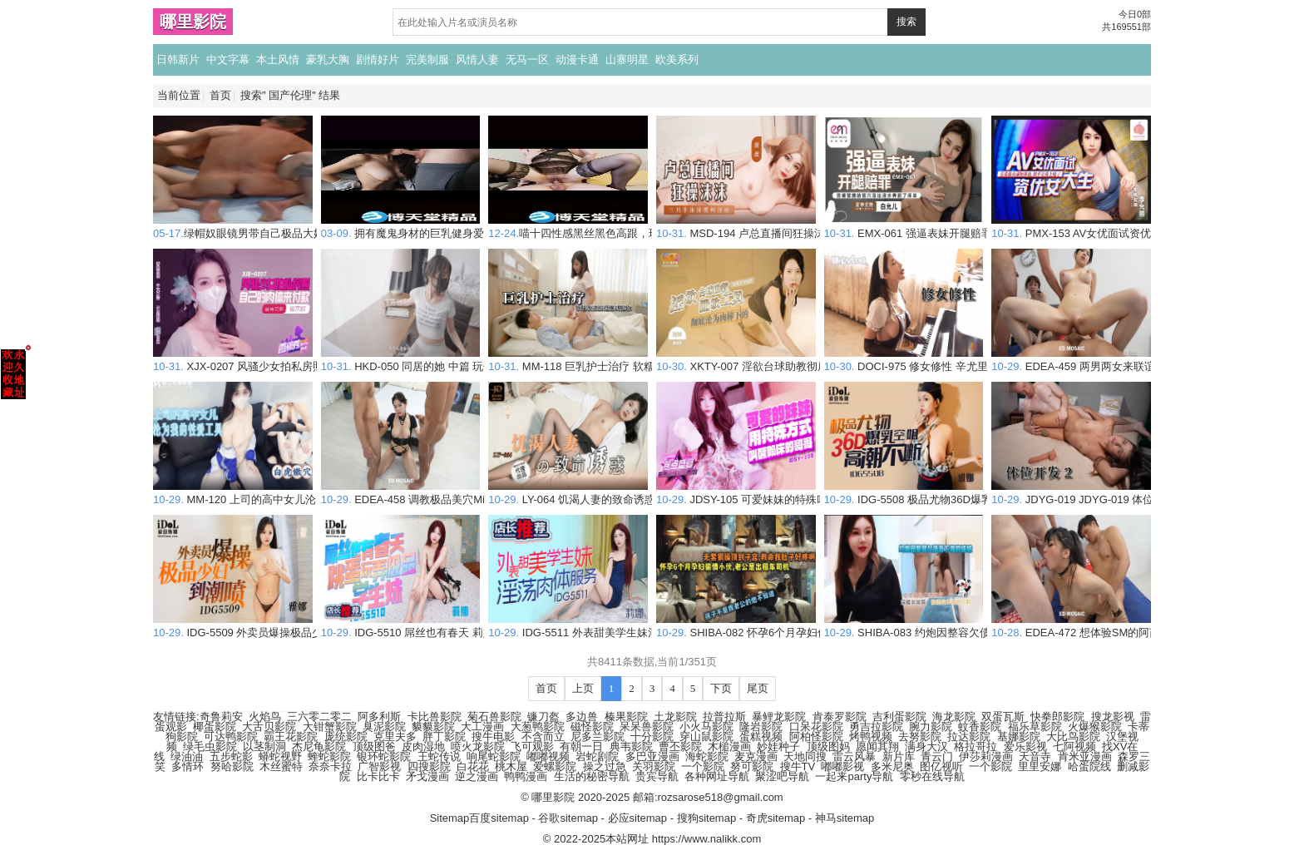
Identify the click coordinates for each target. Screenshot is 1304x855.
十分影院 (652, 736)
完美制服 (427, 59)
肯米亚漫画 (1085, 756)
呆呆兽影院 (647, 726)
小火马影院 (706, 726)
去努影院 (919, 736)
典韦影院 (631, 746)
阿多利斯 (379, 716)
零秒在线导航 (932, 776)
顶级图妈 (828, 746)
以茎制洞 (264, 746)
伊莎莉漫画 (986, 756)
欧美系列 (677, 59)
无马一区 (527, 59)
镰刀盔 (543, 716)
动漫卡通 (577, 59)
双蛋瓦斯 (1003, 716)
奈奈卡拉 (330, 766)
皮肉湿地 (423, 746)
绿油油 (186, 756)
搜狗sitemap (707, 818)
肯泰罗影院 (840, 716)
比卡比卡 (378, 776)
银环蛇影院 (384, 756)
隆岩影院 (761, 726)
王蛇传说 (439, 756)
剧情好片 (377, 59)
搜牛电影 (493, 736)
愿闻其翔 (877, 746)
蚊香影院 (979, 726)
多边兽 (582, 716)
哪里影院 (193, 21)
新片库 (898, 756)
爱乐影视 (1025, 746)
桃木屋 (511, 766)
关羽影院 (653, 766)
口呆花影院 (816, 726)
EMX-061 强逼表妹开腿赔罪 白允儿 (926, 227)
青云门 (937, 756)
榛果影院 (626, 716)
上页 (583, 688)
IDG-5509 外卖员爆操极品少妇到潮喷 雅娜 (272, 626)
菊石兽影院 (494, 716)
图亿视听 (941, 766)
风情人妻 (477, 59)
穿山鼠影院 (706, 736)
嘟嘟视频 (548, 756)
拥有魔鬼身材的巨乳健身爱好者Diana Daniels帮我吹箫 (468, 227)
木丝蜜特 (281, 766)
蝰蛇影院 (329, 756)
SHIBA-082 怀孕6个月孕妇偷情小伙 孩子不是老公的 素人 (810, 626)
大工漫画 (482, 726)
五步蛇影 (231, 756)
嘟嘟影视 (842, 766)
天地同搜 (805, 756)
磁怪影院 (592, 726)
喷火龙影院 (478, 746)
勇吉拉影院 (876, 726)
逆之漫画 (476, 776)
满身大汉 (926, 746)
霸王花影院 (291, 736)
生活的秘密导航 (592, 776)
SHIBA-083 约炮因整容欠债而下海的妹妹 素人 (952, 626)
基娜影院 (1018, 736)
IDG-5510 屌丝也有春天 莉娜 (407, 626)
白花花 (473, 766)
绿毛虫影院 (210, 746)
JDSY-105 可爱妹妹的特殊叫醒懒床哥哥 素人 (781, 493)
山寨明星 (627, 59)
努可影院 (751, 766)
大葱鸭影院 (538, 726)
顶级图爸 (374, 746)
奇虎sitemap (776, 818)
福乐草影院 (1035, 726)
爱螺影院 (554, 766)
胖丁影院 (444, 736)
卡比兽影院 (435, 716)
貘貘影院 (433, 726)
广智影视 (379, 766)
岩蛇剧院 (597, 756)
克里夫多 (395, 736)
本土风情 (277, 59)
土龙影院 (675, 716)
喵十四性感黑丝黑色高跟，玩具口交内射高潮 (611, 227)
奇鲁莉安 (221, 716)
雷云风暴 (854, 756)
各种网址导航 (716, 776)
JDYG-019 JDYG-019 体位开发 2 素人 (1100, 493)
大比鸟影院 (1073, 736)
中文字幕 (227, 59)
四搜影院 (429, 766)
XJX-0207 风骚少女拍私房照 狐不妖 (256, 360)
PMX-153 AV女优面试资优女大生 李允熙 (1105, 227)
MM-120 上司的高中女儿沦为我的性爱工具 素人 (284, 493)
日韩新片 (178, 59)
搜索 (906, 21)
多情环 (187, 766)
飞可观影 (532, 746)
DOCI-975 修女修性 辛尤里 (906, 360)
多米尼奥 (892, 766)
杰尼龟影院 (319, 746)
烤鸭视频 (870, 736)
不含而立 (543, 736)
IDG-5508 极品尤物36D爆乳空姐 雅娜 (931, 493)
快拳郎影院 (1057, 716)
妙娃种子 (778, 746)
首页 (220, 95)
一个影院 (702, 766)
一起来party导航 (854, 776)
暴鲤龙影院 (779, 716)
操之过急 (604, 766)
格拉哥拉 (975, 746)
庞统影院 (346, 736)
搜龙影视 (1112, 716)
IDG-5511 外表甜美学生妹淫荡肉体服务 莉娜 (612, 626)
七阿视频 (1074, 746)
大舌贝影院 (269, 726)
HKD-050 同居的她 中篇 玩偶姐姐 (418, 360)
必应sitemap (638, 818)
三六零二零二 (319, 716)
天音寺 (1035, 756)
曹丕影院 (680, 746)
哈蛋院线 (1089, 766)
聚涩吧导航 (782, 776)
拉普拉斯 (724, 716)
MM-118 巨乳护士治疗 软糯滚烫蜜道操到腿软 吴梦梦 (632, 360)
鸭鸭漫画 (525, 776)
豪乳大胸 (327, 59)
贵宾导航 (657, 776)
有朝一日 (581, 746)
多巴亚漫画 (652, 756)
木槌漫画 (729, 746)
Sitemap (450, 818)
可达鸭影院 (231, 736)
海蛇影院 (707, 756)
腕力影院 (930, 726)
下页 (721, 688)
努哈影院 (232, 766)
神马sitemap (845, 818)
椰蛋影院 (214, 726)
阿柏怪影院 (816, 736)
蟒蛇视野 (280, 756)
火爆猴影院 (1095, 726)
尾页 (757, 688)
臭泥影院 (384, 726)
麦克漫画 (756, 756)
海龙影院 (954, 716)
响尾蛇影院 (494, 756)
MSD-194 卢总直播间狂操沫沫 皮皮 (758, 227)
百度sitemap (499, 818)
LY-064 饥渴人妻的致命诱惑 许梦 (583, 493)
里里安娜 (1039, 766)
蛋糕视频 (761, 736)
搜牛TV (798, 766)
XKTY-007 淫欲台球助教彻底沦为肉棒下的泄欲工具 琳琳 (808, 360)
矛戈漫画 (427, 776)
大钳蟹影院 (330, 726)
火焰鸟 (265, 716)
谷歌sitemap (568, 818)
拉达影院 (968, 736)
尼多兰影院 (597, 736)
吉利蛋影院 (899, 716)
